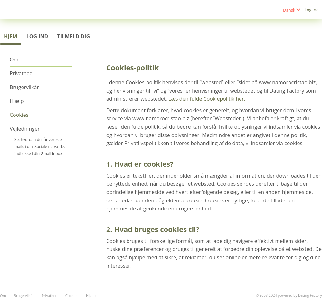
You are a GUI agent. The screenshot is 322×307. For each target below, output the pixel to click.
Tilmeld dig (73, 36)
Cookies (19, 114)
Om (14, 59)
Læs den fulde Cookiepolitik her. (206, 98)
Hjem (10, 36)
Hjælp (17, 101)
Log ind (312, 10)
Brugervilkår (24, 87)
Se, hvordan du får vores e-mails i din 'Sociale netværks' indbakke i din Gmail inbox (40, 146)
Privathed (21, 73)
